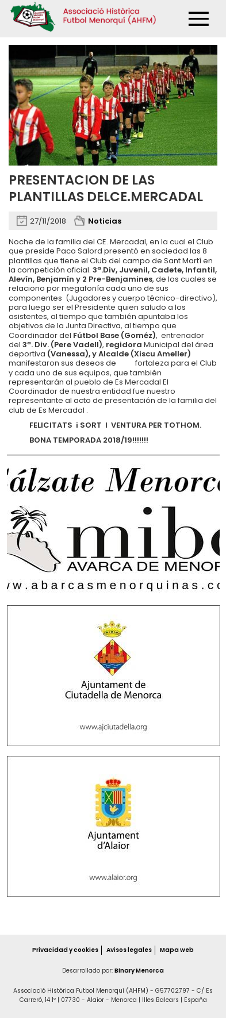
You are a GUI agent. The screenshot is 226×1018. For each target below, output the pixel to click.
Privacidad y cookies (65, 950)
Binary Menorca (139, 970)
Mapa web (177, 950)
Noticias (104, 221)
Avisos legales (129, 950)
